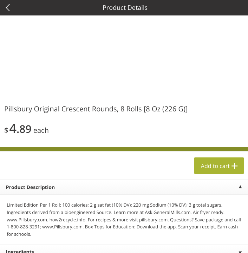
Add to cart (215, 166)
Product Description (30, 187)
